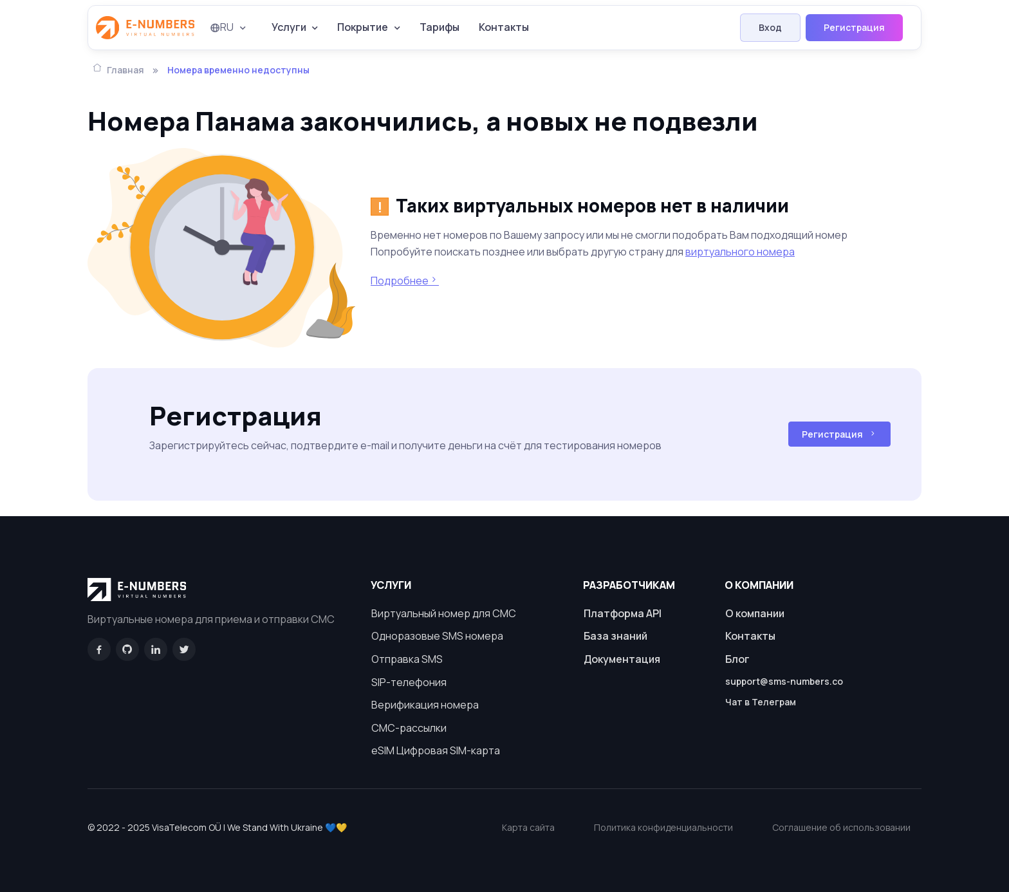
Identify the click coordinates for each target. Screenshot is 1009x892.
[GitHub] (127, 649)
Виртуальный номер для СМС (443, 613)
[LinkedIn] (155, 649)
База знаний (615, 636)
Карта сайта (528, 827)
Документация (622, 659)
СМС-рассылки (409, 728)
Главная (118, 69)
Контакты (504, 27)
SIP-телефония (409, 682)
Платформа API (623, 613)
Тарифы (439, 27)
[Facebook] (99, 649)
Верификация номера (425, 705)
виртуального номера (740, 252)
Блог (737, 659)
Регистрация (854, 27)
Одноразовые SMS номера (437, 636)
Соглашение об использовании (841, 827)
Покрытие (362, 27)
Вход (770, 27)
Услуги (289, 27)
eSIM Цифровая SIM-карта (435, 750)
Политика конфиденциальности (663, 827)
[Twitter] (184, 649)
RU (222, 27)
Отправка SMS (407, 659)
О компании (754, 613)
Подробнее (405, 281)
